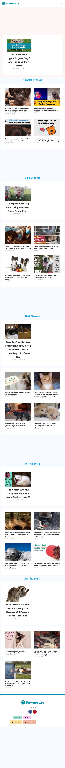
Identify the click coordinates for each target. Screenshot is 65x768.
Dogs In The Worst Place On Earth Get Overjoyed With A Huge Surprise (18, 262)
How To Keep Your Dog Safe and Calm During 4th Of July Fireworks (46, 117)
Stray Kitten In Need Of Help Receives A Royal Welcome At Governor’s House (15, 451)
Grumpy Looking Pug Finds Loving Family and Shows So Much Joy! (18, 218)
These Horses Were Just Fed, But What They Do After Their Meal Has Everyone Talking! (46, 694)
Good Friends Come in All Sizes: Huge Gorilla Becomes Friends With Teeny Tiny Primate (47, 568)
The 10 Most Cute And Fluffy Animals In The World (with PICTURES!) (18, 523)
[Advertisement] (32, 21)
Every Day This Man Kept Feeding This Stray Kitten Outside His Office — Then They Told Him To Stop (18, 370)
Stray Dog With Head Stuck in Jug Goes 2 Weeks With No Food (46, 262)
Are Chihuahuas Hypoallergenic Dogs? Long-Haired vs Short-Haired (19, 63)
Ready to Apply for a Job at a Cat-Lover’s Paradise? (17, 419)
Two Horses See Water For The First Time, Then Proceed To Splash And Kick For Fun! (17, 725)
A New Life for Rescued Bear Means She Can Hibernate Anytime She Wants (17, 568)
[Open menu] (61, 3)
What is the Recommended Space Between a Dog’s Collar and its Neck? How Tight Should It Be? (17, 117)
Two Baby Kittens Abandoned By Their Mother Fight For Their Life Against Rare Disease (45, 451)
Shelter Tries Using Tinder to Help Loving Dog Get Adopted (45, 291)
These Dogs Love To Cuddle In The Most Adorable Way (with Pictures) (46, 147)
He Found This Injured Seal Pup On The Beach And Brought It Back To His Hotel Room (17, 599)
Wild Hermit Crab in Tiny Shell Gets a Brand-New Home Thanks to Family (47, 598)
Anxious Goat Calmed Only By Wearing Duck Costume (15, 693)
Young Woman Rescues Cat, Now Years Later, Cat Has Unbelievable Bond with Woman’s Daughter (46, 420)
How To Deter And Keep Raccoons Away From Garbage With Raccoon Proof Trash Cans (18, 647)
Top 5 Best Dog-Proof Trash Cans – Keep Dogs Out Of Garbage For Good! (17, 292)
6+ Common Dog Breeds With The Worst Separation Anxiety (17, 147)
